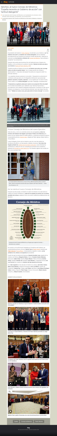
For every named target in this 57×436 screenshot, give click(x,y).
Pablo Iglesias (11, 251)
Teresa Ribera (19, 251)
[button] (47, 110)
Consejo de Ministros (34, 58)
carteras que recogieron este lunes (27, 145)
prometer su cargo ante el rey (21, 148)
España (16, 421)
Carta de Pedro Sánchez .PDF (23, 66)
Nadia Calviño (36, 249)
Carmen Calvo (23, 137)
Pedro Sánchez (25, 53)
